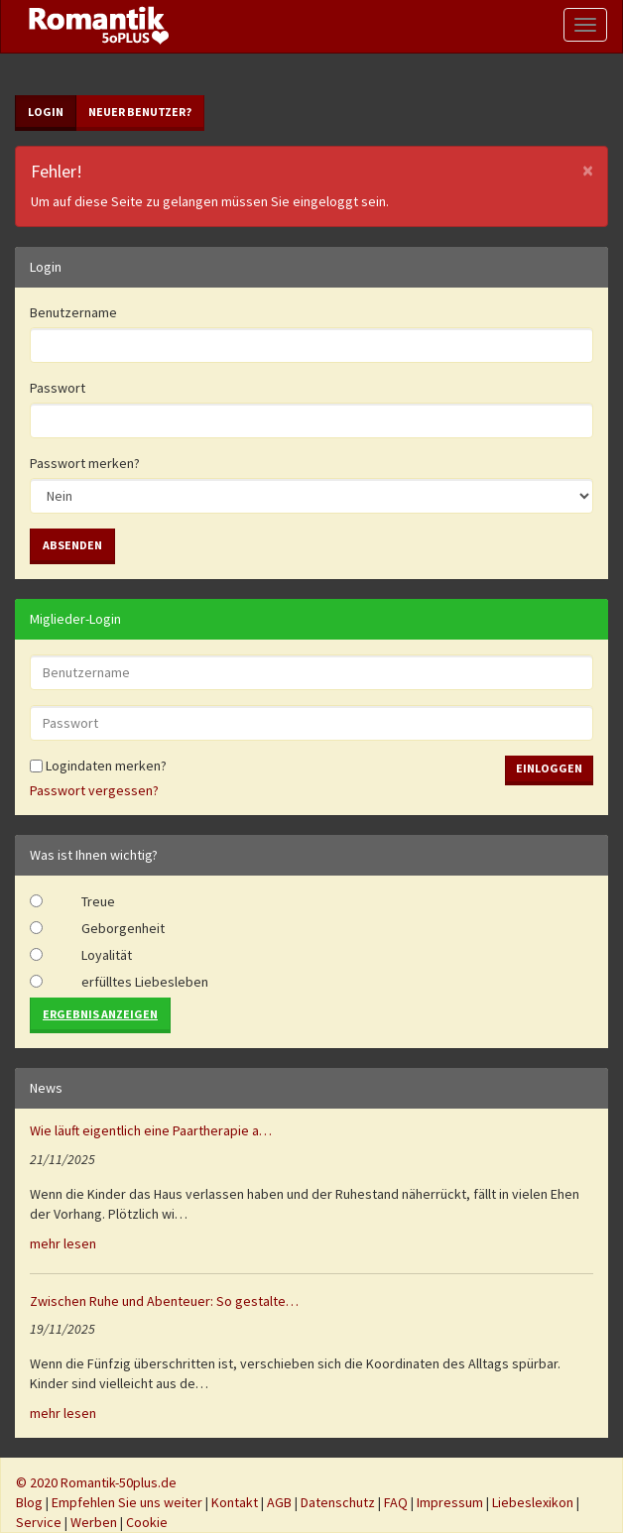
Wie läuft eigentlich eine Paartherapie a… (151, 1130)
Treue (98, 901)
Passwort (57, 388)
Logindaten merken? (98, 765)
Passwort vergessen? (94, 790)
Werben (93, 1522)
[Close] (587, 170)
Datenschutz (338, 1502)
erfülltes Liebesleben (144, 982)
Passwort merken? (85, 463)
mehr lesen (63, 1243)
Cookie (147, 1522)
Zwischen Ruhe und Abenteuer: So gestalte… (164, 1301)
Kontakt (234, 1502)
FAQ (396, 1502)
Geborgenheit (123, 928)
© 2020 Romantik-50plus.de (96, 1482)
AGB (279, 1502)
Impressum (450, 1502)
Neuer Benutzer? (139, 111)
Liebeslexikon (532, 1502)
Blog (29, 1502)
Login (45, 111)
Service (39, 1522)
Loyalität (106, 955)
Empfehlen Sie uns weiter (127, 1502)
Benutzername (73, 312)
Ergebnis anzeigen (100, 1013)
